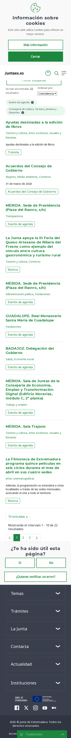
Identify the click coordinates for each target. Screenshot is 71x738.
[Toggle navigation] (29, 73)
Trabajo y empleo (16, 404)
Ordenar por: (45, 88)
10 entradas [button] (19, 517)
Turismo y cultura (16, 133)
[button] (48, 73)
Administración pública (19, 294)
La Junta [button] (19, 628)
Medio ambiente (27, 177)
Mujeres (11, 177)
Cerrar (35, 57)
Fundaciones (42, 294)
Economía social (24, 359)
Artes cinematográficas (20, 478)
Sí (20, 563)
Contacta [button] (20, 646)
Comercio (45, 177)
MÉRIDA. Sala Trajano (26, 426)
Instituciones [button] (23, 683)
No (51, 563)
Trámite (13, 152)
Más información (35, 45)
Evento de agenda (20, 224)
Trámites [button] (19, 611)
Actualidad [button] (21, 664)
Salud (9, 359)
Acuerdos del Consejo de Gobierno (32, 191)
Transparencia (14, 216)
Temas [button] (17, 593)
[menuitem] (17, 708)
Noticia (13, 269)
